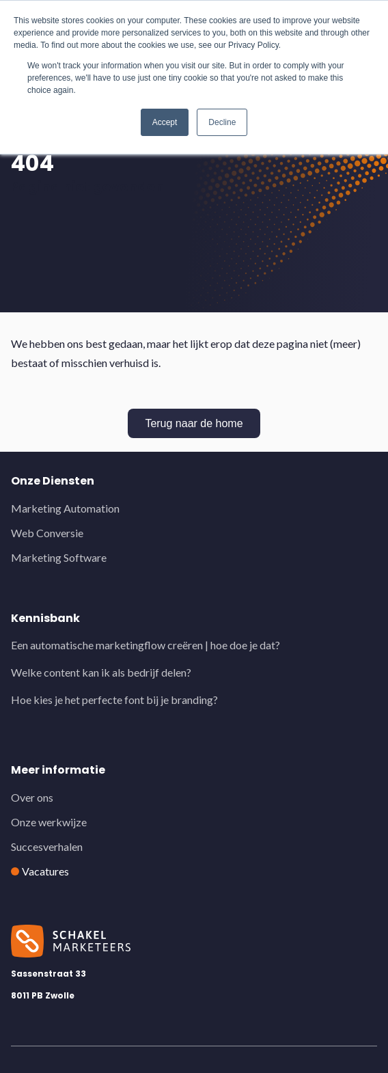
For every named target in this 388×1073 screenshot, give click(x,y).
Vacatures (45, 871)
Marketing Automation (65, 508)
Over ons (32, 797)
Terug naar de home (193, 423)
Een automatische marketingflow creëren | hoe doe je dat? (145, 644)
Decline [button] (222, 122)
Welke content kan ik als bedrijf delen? (101, 672)
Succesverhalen (47, 846)
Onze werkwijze (49, 821)
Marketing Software (59, 557)
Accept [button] (165, 122)
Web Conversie (47, 532)
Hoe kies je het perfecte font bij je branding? (114, 699)
